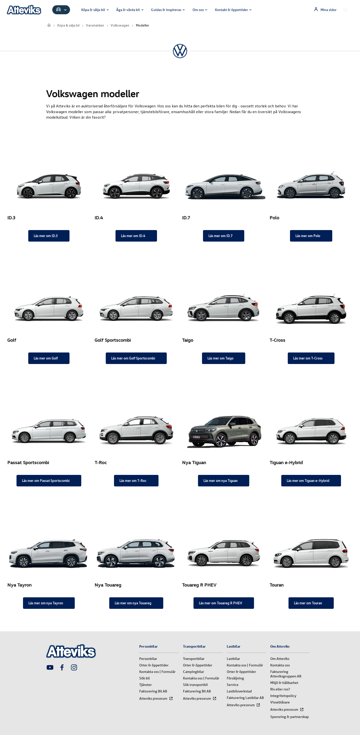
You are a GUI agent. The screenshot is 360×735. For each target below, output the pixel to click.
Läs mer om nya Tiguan (223, 481)
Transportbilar (193, 658)
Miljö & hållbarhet (284, 682)
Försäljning (235, 678)
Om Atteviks (279, 658)
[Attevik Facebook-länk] (62, 667)
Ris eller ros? (280, 689)
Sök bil (144, 678)
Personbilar (148, 658)
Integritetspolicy (283, 695)
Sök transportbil (195, 684)
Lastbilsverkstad (239, 691)
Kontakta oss (280, 665)
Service (232, 684)
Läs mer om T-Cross (311, 358)
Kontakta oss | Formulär (157, 671)
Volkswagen (119, 25)
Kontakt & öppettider (234, 10)
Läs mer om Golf (49, 358)
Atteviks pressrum (156, 698)
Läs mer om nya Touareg (136, 603)
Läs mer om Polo (311, 236)
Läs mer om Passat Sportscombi (49, 481)
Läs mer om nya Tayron (49, 603)
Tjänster (145, 684)
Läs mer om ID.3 (49, 236)
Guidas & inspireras (168, 10)
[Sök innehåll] (345, 10)
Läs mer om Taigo (223, 358)
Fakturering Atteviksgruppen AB (285, 673)
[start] (49, 25)
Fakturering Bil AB (153, 691)
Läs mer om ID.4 (136, 236)
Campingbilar (193, 671)
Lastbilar (233, 658)
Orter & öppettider (153, 665)
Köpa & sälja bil (95, 10)
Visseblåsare (280, 702)
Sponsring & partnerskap (289, 716)
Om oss (200, 10)
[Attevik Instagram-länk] (74, 667)
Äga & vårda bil (130, 10)
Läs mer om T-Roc (136, 481)
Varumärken (95, 25)
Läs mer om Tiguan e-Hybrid (311, 481)
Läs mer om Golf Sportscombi (136, 358)
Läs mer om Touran (311, 603)
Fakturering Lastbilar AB (245, 697)
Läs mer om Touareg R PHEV (224, 603)
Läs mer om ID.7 (223, 236)
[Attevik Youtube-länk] (50, 667)
